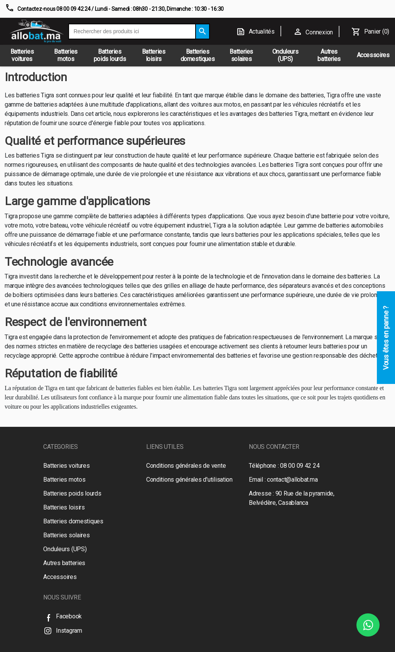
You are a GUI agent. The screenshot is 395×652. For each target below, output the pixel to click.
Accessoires (59, 577)
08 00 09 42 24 (299, 465)
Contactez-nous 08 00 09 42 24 (53, 9)
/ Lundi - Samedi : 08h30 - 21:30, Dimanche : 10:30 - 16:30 (157, 9)
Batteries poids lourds (72, 493)
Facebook (62, 616)
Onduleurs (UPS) (64, 549)
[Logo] (37, 31)
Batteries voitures (66, 465)
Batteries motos (64, 479)
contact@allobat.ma (292, 479)
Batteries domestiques (73, 521)
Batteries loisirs (64, 507)
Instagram (62, 630)
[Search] (202, 31)
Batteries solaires (66, 535)
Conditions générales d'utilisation (189, 479)
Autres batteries (64, 563)
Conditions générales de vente (186, 465)
